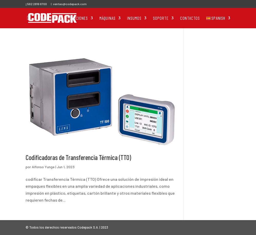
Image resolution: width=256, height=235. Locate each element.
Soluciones (77, 18)
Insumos (134, 18)
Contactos (190, 18)
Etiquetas (47, 18)
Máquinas (107, 18)
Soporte (161, 18)
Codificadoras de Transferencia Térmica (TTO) (78, 157)
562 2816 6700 (37, 4)
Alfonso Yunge (43, 167)
